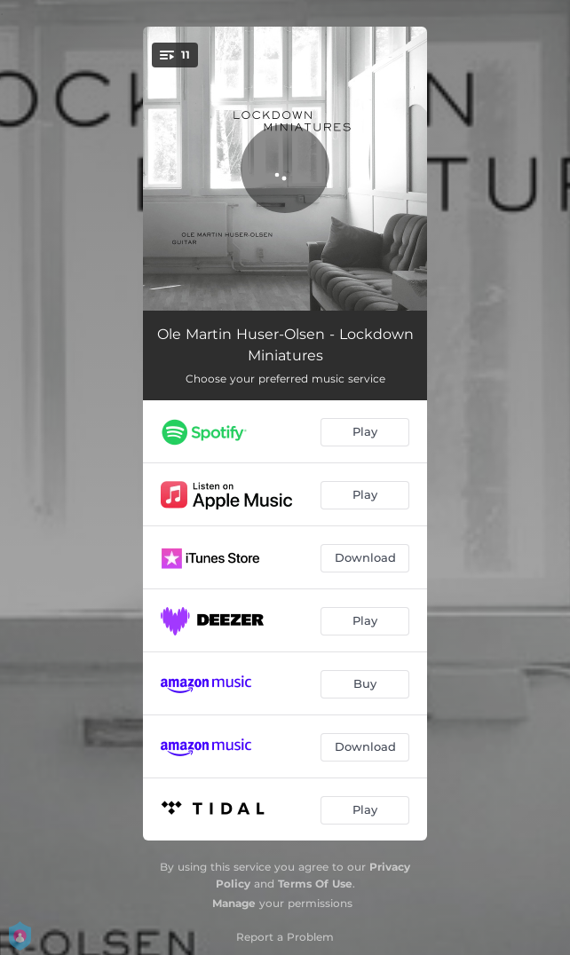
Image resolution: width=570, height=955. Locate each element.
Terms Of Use (315, 883)
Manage (234, 903)
